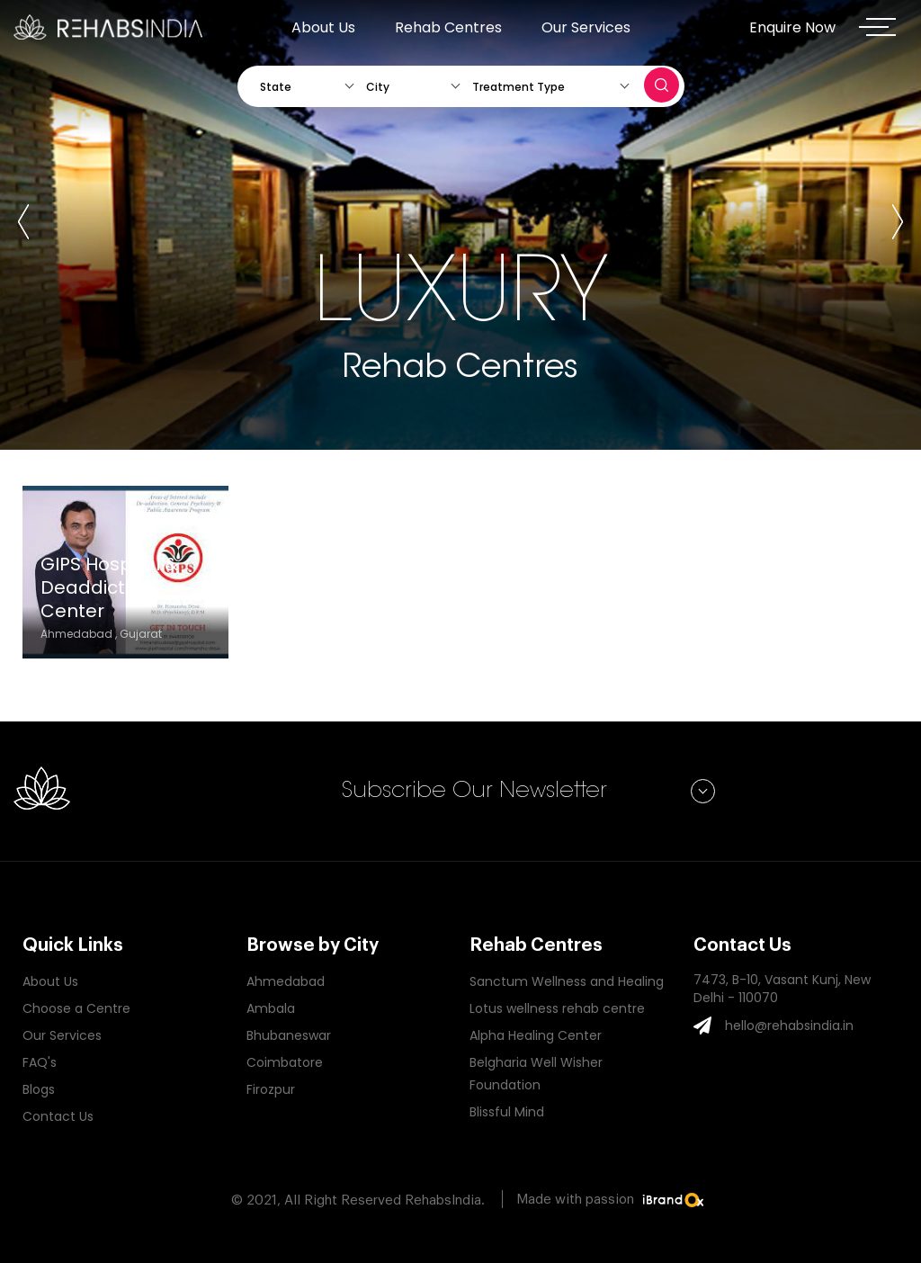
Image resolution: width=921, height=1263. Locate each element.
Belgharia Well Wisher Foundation (536, 1073)
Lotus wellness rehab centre (557, 1008)
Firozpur (270, 1089)
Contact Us (58, 1116)
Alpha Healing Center (535, 1035)
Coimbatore (284, 1062)
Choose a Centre (76, 1008)
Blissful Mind (506, 1112)
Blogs (38, 1089)
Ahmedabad (285, 981)
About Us (323, 27)
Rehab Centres (448, 27)
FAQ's (39, 1062)
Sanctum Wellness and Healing (566, 981)
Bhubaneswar (288, 1035)
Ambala (270, 1008)
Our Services (585, 27)
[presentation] (23, 225)
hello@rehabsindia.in (789, 1026)
